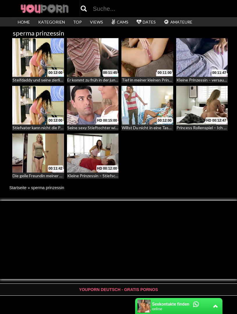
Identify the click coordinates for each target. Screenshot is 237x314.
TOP (77, 21)
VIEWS (96, 21)
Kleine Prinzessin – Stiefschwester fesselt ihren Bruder (117, 175)
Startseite (17, 187)
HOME (24, 21)
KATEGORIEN (51, 21)
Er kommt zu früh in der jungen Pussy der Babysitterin (116, 79)
